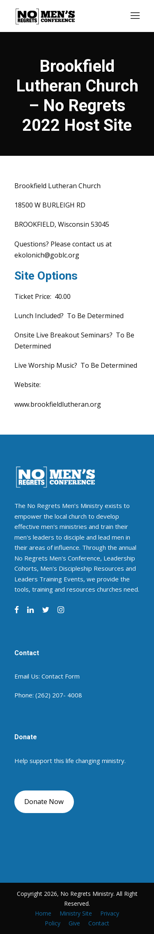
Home (43, 913)
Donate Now (44, 801)
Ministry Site (76, 913)
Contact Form (60, 676)
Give (74, 923)
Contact (98, 923)
